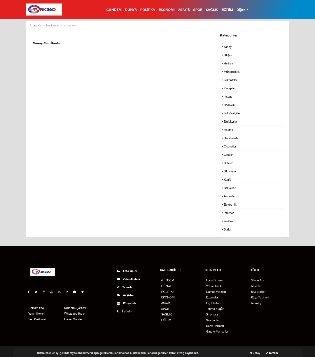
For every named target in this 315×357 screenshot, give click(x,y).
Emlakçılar (229, 121)
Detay (255, 353)
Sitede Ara (257, 280)
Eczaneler (212, 297)
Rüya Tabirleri (259, 297)
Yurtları (227, 63)
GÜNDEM (114, 9)
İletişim (124, 311)
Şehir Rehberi (215, 325)
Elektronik (229, 204)
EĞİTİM (227, 9)
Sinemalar (212, 314)
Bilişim (227, 55)
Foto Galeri (127, 271)
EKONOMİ (167, 9)
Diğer (241, 9)
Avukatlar (229, 196)
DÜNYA (131, 9)
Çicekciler (229, 146)
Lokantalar (229, 80)
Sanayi (227, 46)
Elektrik (227, 129)
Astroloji (256, 303)
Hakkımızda (36, 307)
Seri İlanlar (52, 25)
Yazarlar (125, 287)
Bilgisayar (229, 171)
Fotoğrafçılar (231, 113)
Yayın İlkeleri (36, 313)
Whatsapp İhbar (74, 313)
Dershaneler (231, 138)
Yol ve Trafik (214, 286)
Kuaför (227, 179)
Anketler (256, 286)
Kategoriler (70, 25)
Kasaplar (228, 88)
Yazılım (227, 221)
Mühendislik (231, 71)
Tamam (271, 353)
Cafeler (227, 154)
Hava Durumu (215, 280)
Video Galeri (128, 279)
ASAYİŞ (184, 9)
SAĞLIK (212, 9)
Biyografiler (258, 291)
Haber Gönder (73, 319)
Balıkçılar (228, 187)
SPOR (197, 9)
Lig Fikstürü (214, 303)
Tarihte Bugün (215, 308)
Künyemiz (126, 303)
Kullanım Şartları (75, 307)
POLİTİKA (147, 9)
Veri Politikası (37, 319)
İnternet (228, 212)
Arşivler (125, 295)
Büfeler (227, 163)
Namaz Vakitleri (216, 291)
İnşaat (226, 96)
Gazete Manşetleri (217, 331)
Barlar (226, 229)
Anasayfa (36, 25)
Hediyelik (228, 104)
